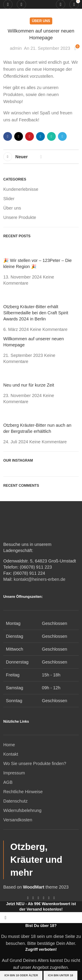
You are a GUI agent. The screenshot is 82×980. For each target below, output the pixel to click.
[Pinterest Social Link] (29, 136)
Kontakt (10, 754)
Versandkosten (17, 819)
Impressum (14, 772)
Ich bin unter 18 (60, 975)
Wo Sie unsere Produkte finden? (34, 763)
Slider (8, 198)
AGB (7, 782)
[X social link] (18, 136)
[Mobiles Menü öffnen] (8, 4)
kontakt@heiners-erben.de (39, 579)
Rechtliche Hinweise (23, 791)
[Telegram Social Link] (62, 136)
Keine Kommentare (48, 329)
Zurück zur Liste (41, 156)
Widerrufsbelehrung (22, 810)
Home (9, 744)
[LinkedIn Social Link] (40, 136)
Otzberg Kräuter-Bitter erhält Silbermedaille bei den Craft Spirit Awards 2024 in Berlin (35, 312)
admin (16, 48)
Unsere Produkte (19, 217)
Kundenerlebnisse (20, 189)
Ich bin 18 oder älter (21, 975)
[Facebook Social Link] (7, 136)
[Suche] (60, 4)
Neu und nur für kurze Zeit (28, 385)
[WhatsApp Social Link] (51, 136)
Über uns (41, 21)
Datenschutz (15, 801)
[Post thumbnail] (11, 249)
